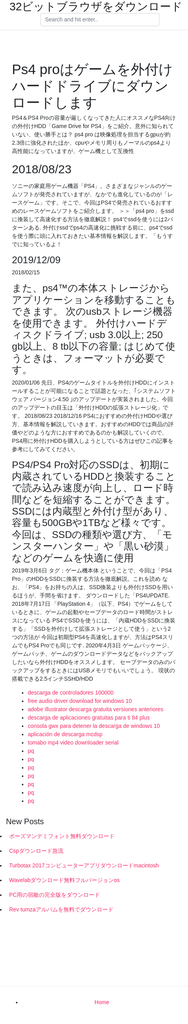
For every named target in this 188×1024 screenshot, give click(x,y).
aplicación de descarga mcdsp (65, 734)
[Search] (99, 20)
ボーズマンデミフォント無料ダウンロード (62, 836)
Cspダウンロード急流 (36, 851)
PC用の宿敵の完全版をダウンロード (54, 895)
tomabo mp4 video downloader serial (73, 742)
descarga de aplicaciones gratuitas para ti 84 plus (89, 717)
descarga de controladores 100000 (70, 692)
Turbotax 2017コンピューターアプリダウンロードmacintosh (84, 865)
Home (101, 1002)
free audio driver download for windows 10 (80, 701)
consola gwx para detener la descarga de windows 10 (94, 726)
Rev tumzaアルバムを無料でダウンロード (61, 909)
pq (31, 751)
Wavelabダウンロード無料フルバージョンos (64, 880)
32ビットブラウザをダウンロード (96, 6)
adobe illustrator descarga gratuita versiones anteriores (95, 709)
